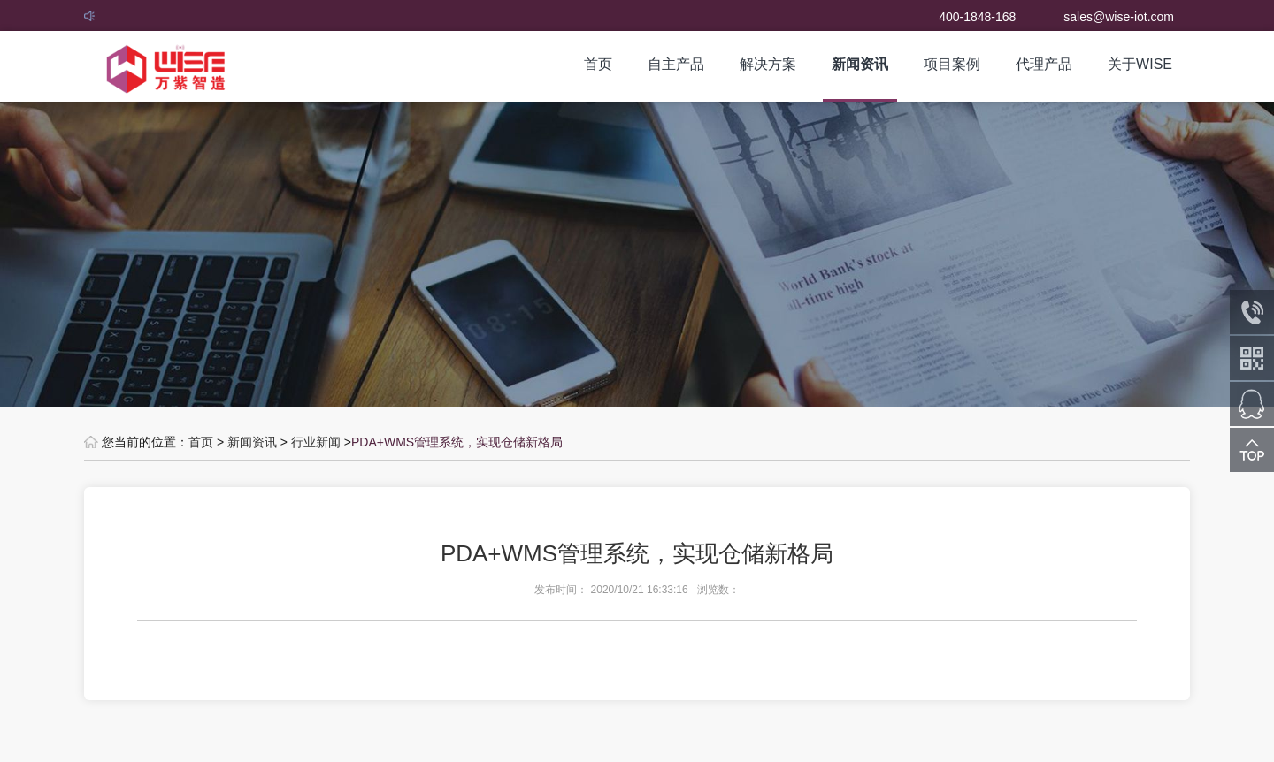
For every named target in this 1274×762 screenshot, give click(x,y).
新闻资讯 (860, 64)
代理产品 (1044, 64)
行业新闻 (316, 442)
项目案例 (952, 64)
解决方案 (768, 64)
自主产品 (676, 64)
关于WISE (1140, 64)
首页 (598, 64)
